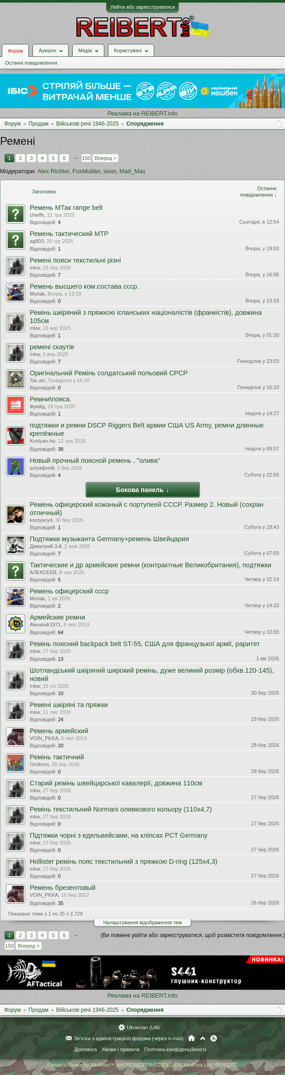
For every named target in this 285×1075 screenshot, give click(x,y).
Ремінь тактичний (57, 757)
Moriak (37, 293)
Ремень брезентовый (63, 887)
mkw (35, 267)
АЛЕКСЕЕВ (43, 572)
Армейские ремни (57, 617)
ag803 (37, 241)
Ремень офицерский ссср (69, 591)
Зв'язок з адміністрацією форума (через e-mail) (129, 1038)
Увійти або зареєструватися (142, 7)
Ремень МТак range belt (66, 207)
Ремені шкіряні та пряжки (69, 704)
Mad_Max (132, 171)
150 (86, 158)
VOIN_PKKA (44, 738)
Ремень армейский (59, 731)
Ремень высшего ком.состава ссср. (84, 286)
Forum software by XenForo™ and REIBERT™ (142, 1065)
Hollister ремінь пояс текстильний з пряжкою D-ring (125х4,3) (123, 861)
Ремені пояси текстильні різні (75, 260)
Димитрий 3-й (46, 546)
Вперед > (105, 158)
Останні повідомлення (31, 63)
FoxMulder (86, 171)
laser (109, 171)
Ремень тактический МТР (69, 233)
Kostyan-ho (42, 441)
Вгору (202, 1038)
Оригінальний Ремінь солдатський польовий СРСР (109, 373)
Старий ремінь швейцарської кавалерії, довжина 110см (116, 783)
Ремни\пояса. (50, 399)
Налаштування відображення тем (142, 922)
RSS (213, 1038)
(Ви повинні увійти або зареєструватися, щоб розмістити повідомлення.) (193, 935)
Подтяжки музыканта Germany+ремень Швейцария (109, 539)
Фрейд (37, 406)
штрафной (42, 468)
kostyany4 (41, 520)
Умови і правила (121, 1049)
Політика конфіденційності (175, 1049)
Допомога (85, 1049)
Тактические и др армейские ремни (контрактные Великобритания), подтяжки (150, 565)
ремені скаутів (52, 347)
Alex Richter (53, 171)
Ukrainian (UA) (143, 1027)
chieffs (37, 215)
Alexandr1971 (45, 624)
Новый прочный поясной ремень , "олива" (95, 460)
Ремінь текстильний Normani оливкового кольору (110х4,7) (121, 809)
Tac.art (37, 380)
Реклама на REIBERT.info (142, 113)
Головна (191, 1038)
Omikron (39, 764)
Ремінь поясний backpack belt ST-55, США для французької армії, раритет (145, 643)
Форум (15, 51)
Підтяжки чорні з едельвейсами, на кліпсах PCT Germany (119, 835)
